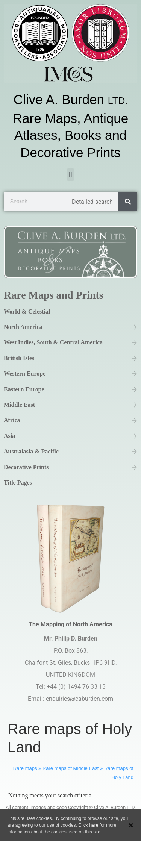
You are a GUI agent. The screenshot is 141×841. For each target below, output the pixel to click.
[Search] (127, 201)
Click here (88, 825)
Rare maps (25, 768)
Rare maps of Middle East (70, 768)
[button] (70, 174)
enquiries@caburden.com (79, 698)
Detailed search (92, 201)
